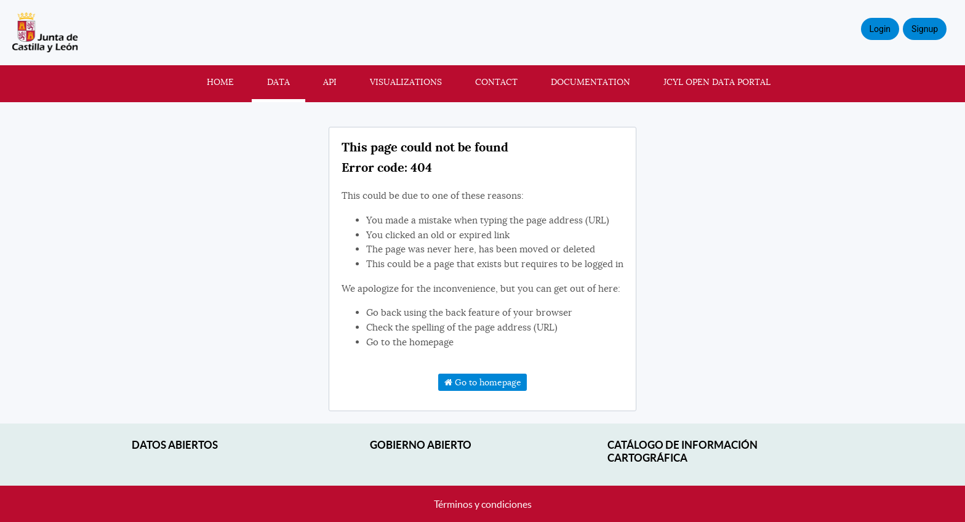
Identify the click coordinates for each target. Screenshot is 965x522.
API (330, 81)
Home (220, 81)
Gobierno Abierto (420, 445)
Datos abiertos (175, 445)
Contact (496, 81)
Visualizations (406, 81)
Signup (924, 29)
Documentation (590, 81)
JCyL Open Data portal (717, 81)
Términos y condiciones (483, 504)
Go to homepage (482, 382)
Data (278, 81)
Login (880, 29)
